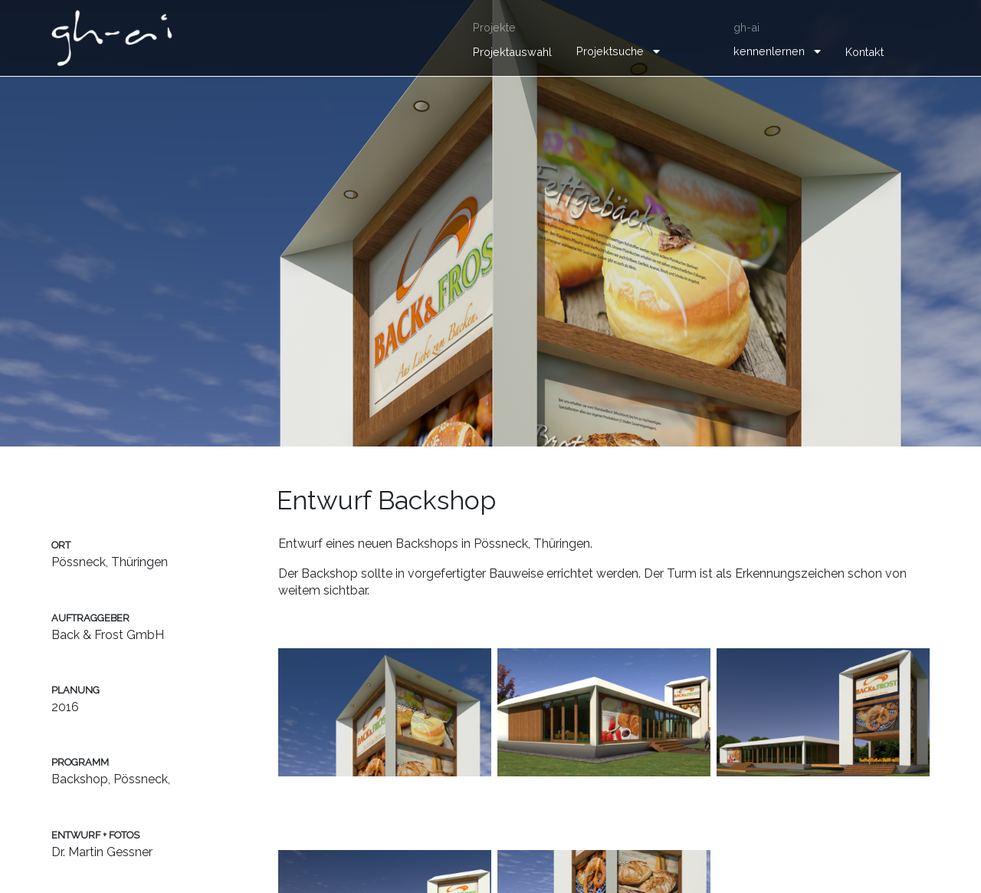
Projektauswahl (512, 51)
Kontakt (864, 51)
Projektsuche (610, 51)
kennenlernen (769, 51)
